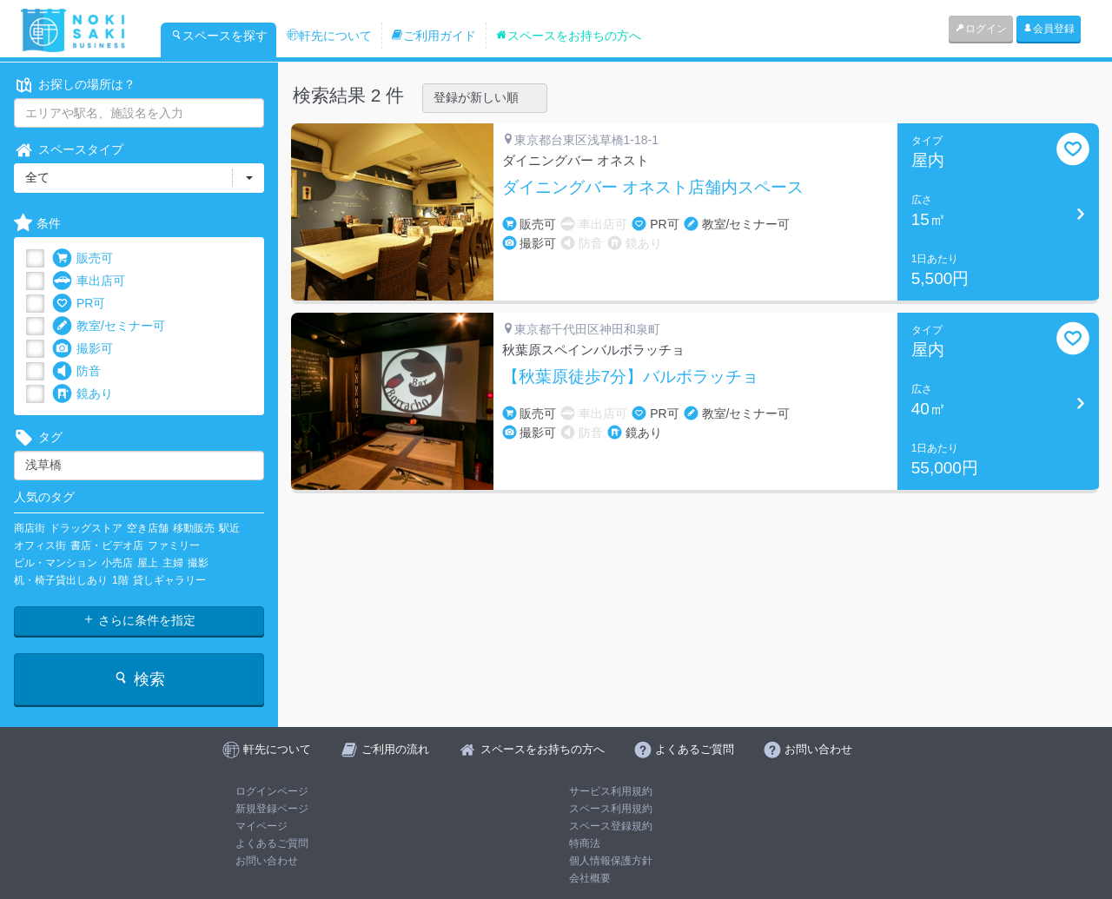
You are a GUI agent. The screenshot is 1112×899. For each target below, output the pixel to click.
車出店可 (88, 281)
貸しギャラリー (169, 580)
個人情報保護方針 (610, 861)
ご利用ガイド (433, 36)
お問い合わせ (266, 861)
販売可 (82, 258)
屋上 (147, 563)
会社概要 (590, 878)
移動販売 (194, 528)
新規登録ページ (271, 809)
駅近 (229, 528)
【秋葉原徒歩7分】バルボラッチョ (630, 377)
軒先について (329, 36)
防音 (76, 371)
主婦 (172, 563)
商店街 (29, 528)
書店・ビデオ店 (106, 545)
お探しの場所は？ (75, 85)
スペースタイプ (68, 150)
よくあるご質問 (271, 843)
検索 (138, 679)
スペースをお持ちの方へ (568, 36)
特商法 (584, 843)
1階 (120, 580)
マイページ (261, 826)
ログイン (981, 29)
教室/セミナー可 (108, 326)
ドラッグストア (86, 528)
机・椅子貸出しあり (61, 580)
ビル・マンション (55, 563)
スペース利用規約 (610, 809)
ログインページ (271, 791)
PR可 (78, 303)
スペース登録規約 (610, 826)
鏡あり (82, 394)
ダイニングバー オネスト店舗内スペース (653, 187)
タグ (38, 437)
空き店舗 (148, 528)
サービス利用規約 (610, 791)
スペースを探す (219, 36)
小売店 (117, 563)
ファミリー (174, 545)
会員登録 (1049, 29)
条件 (37, 224)
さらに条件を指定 (139, 620)
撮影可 (82, 349)
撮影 (198, 563)
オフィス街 (40, 545)
